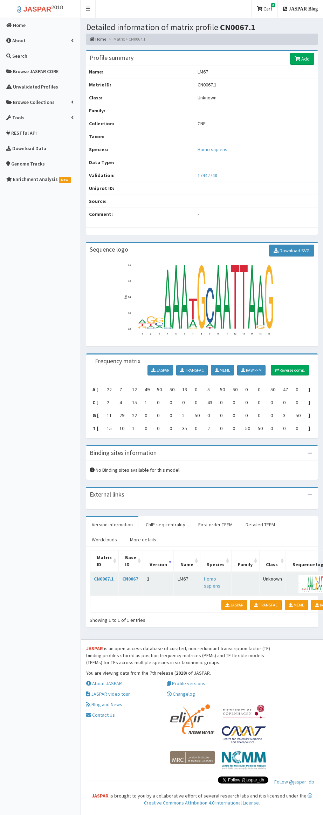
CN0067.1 (104, 579)
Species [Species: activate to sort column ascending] (216, 564)
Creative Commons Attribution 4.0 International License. (228, 799)
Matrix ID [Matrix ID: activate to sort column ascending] (104, 561)
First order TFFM (215, 524)
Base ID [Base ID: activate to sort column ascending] (130, 561)
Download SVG (292, 250)
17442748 (207, 175)
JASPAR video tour (108, 694)
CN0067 (130, 579)
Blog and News (104, 704)
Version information (112, 524)
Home (98, 39)
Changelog (181, 694)
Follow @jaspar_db (294, 782)
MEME (222, 370)
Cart (266, 7)
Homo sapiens (212, 149)
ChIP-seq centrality (165, 524)
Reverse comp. (290, 370)
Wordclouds (104, 539)
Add (302, 59)
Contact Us (100, 715)
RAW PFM (251, 370)
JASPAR (160, 370)
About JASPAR (104, 683)
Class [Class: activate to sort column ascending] (272, 564)
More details (143, 539)
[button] (88, 9)
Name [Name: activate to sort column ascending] (186, 564)
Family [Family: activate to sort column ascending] (245, 564)
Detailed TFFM (260, 524)
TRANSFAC (192, 370)
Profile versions (186, 683)
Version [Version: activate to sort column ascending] (158, 564)
